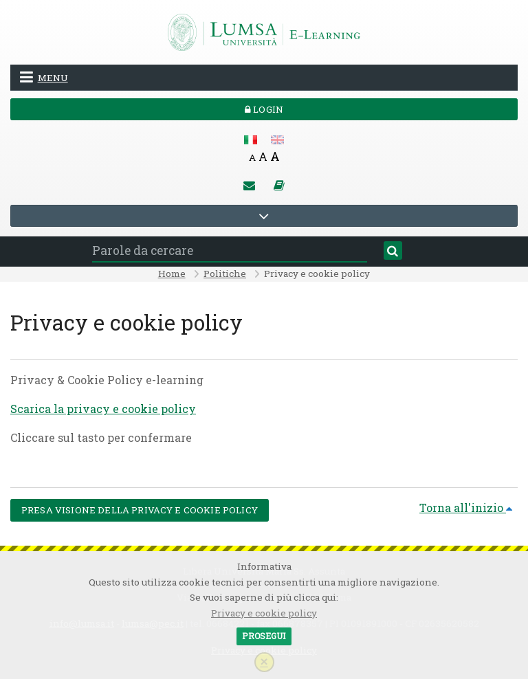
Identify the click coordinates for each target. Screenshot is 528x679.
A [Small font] (252, 157)
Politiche (225, 273)
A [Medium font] (262, 156)
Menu (44, 77)
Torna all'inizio (465, 507)
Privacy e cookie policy (264, 613)
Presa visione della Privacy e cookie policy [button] (139, 510)
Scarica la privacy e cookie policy (103, 408)
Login (264, 109)
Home (172, 273)
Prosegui (263, 635)
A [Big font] (275, 156)
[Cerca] (393, 250)
